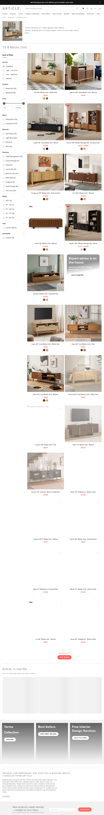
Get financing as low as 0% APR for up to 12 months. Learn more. (52, 2)
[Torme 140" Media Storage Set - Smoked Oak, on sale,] (83, 123)
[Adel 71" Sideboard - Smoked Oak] (45, 570)
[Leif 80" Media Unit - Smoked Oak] (45, 274)
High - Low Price (11, 70)
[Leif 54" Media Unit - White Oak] (45, 73)
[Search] (50, 8)
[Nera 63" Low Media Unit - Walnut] (45, 375)
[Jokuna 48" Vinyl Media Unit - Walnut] (83, 73)
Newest (9, 78)
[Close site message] (100, 2)
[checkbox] (13, 88)
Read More (6, 796)
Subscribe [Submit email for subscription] (85, 809)
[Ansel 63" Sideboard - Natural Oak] (83, 620)
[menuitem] (5, 13)
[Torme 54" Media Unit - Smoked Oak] (83, 519)
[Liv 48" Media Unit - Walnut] (45, 620)
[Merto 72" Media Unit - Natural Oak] (83, 570)
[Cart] (99, 9)
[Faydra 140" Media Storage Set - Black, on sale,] (83, 224)
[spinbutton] (7, 108)
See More (64, 657)
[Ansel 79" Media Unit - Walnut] (45, 224)
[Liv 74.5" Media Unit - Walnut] (83, 174)
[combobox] (83, 8)
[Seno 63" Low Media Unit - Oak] (83, 325)
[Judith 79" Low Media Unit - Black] (45, 123)
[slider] (4, 103)
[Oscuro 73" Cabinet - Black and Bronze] (45, 472)
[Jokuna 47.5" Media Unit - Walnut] (45, 519)
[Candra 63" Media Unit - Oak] (45, 425)
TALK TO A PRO (80, 737)
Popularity (9, 66)
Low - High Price (11, 74)
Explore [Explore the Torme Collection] (10, 739)
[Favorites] (95, 9)
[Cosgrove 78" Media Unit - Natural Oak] (45, 174)
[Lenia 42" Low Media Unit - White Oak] (45, 325)
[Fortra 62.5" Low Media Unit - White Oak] (83, 375)
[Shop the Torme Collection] (18, 741)
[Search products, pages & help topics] (76, 8)
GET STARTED (77, 275)
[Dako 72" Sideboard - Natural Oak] (83, 472)
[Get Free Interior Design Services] (86, 741)
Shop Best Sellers (48, 733)
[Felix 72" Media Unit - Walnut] (83, 425)
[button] (87, 8)
